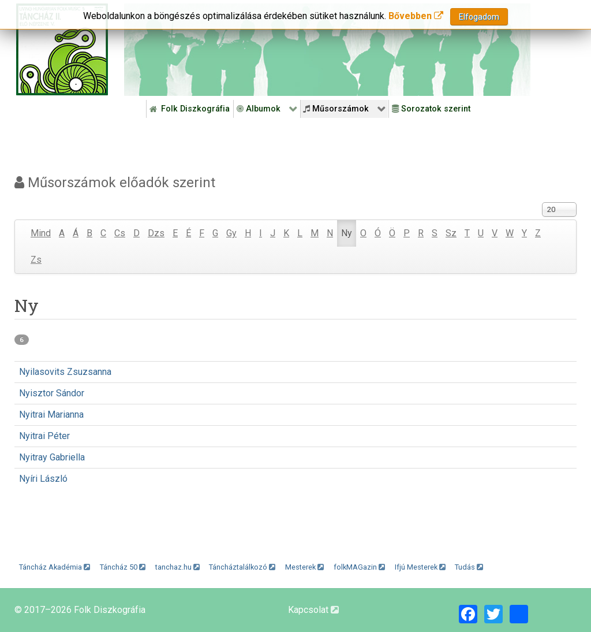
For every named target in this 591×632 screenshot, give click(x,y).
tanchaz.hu (177, 567)
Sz (451, 233)
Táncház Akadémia (54, 567)
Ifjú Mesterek (420, 567)
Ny (346, 233)
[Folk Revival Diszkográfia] (327, 49)
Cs (119, 233)
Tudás (469, 567)
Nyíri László (43, 478)
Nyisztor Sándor (51, 393)
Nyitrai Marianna (51, 414)
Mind (41, 233)
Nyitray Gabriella (52, 457)
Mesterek (304, 567)
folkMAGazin (359, 567)
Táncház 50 (122, 567)
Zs (36, 259)
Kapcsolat (313, 609)
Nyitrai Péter (44, 435)
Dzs (156, 233)
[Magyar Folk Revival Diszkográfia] (62, 49)
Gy (231, 233)
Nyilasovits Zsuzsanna (65, 371)
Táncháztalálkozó (242, 567)
